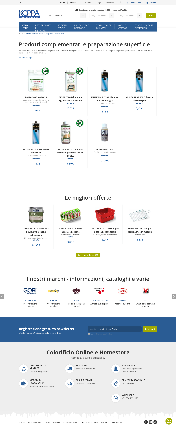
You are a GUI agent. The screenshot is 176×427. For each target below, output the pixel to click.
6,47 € (140, 239)
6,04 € (105, 239)
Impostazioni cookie (90, 422)
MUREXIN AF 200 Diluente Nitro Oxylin (139, 99)
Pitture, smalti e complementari (43, 28)
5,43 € (139, 108)
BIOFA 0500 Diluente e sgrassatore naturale (70, 99)
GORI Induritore (104, 149)
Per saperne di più (26, 57)
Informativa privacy (71, 422)
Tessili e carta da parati (103, 26)
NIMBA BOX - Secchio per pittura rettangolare (105, 230)
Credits (47, 422)
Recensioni (110, 3)
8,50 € (70, 163)
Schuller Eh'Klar (99, 301)
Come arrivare (116, 422)
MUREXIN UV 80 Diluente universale (36, 151)
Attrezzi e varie (62, 26)
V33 (145, 301)
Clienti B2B (74, 3)
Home (21, 33)
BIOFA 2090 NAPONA (36, 97)
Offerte (62, 3)
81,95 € (36, 245)
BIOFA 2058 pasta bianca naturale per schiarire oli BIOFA (70, 152)
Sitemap (56, 422)
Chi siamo (87, 3)
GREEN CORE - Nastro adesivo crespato (70, 230)
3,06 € (70, 242)
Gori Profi (30, 301)
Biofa (76, 301)
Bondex (53, 301)
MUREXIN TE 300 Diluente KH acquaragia (105, 99)
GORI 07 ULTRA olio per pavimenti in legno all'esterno (36, 231)
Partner (104, 422)
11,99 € (36, 110)
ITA (20, 3)
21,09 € (105, 160)
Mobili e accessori (123, 26)
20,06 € (70, 108)
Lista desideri (134, 3)
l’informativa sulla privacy (104, 334)
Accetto (101, 334)
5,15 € (105, 111)
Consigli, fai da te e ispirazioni (144, 26)
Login (99, 3)
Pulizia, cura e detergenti (81, 26)
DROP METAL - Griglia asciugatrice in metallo (140, 230)
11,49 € (36, 163)
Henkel (122, 301)
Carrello (152, 3)
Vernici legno (25, 26)
